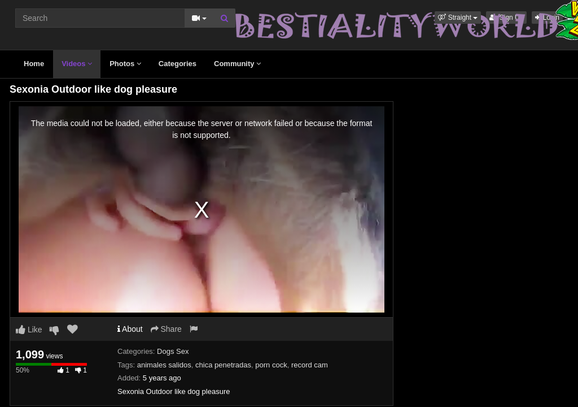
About (130, 329)
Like (29, 329)
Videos (77, 63)
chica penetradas (223, 365)
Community (237, 63)
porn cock (271, 365)
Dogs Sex (173, 351)
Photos (125, 63)
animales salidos (164, 365)
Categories (177, 63)
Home (34, 63)
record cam (309, 365)
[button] (458, 17)
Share (166, 329)
